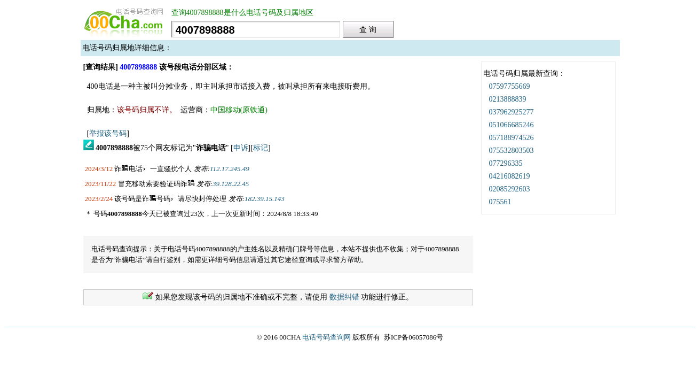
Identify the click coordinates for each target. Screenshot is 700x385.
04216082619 (509, 176)
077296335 (506, 163)
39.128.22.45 (231, 184)
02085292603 (509, 189)
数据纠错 (344, 297)
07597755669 (509, 86)
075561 (500, 202)
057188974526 (511, 138)
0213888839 (507, 99)
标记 (260, 148)
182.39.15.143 (265, 199)
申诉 (240, 148)
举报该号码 (108, 133)
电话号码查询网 (326, 337)
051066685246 (511, 125)
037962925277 (511, 112)
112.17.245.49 (229, 169)
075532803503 (511, 151)
